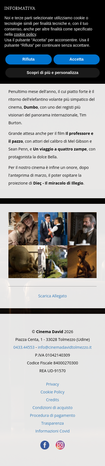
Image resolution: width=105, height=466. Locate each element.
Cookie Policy (53, 392)
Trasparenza (52, 423)
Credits (52, 399)
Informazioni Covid (52, 431)
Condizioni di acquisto (52, 407)
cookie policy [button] (25, 34)
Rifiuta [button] (28, 59)
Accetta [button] (76, 59)
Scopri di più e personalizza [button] (52, 72)
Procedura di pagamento (52, 415)
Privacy (52, 384)
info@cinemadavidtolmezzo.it (65, 347)
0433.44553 (24, 347)
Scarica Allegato (52, 295)
